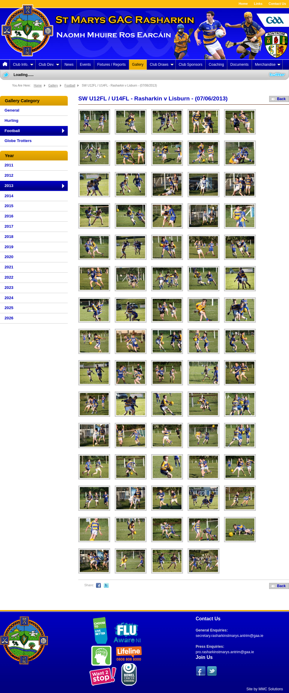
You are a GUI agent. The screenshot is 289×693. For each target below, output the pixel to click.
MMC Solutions (271, 689)
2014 (9, 196)
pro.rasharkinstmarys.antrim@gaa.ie (225, 652)
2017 (9, 226)
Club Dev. (49, 64)
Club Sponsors (191, 64)
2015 (9, 206)
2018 (9, 236)
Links (258, 3)
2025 (9, 307)
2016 (9, 216)
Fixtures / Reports (111, 64)
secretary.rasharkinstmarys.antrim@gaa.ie (229, 636)
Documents (239, 64)
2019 (9, 247)
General (12, 110)
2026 (9, 318)
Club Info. (23, 64)
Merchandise (268, 64)
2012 (9, 175)
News (68, 64)
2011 (9, 165)
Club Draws (162, 64)
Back (281, 99)
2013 (9, 185)
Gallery (138, 64)
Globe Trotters (18, 140)
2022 (9, 277)
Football (69, 85)
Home (243, 3)
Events (85, 64)
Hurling (11, 120)
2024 (9, 298)
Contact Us (277, 3)
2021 (9, 267)
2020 (9, 257)
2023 (9, 287)
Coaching (216, 64)
